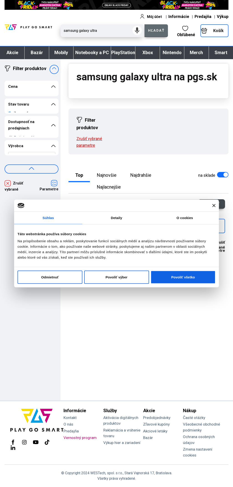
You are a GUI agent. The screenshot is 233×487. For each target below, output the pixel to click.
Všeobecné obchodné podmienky (201, 427)
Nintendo (172, 52)
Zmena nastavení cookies (197, 452)
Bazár (37, 52)
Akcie (12, 52)
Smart (221, 52)
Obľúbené (186, 31)
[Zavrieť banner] (213, 205)
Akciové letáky (155, 431)
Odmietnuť (50, 277)
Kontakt (70, 417)
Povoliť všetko (183, 277)
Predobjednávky (156, 417)
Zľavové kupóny (156, 424)
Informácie (178, 16)
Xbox (147, 52)
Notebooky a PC (92, 52)
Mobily (61, 52)
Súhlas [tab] (48, 218)
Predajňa (203, 16)
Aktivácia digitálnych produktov (120, 420)
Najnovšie (106, 175)
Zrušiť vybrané (14, 186)
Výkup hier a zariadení (121, 442)
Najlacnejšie (109, 187)
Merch (196, 52)
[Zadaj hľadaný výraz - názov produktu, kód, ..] (102, 30)
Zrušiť (89, 142)
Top (79, 175)
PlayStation (123, 52)
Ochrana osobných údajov (199, 439)
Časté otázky (194, 417)
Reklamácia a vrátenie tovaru (121, 433)
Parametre (49, 189)
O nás (68, 424)
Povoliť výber (116, 277)
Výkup (222, 16)
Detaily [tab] (116, 218)
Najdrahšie (140, 175)
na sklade (212, 175)
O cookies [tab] (185, 218)
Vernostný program (80, 437)
